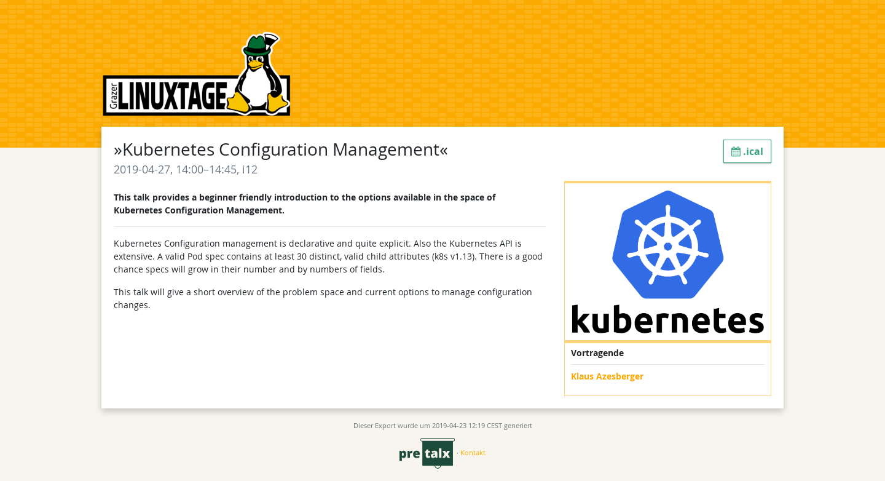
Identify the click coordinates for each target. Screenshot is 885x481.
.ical (747, 151)
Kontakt (473, 452)
